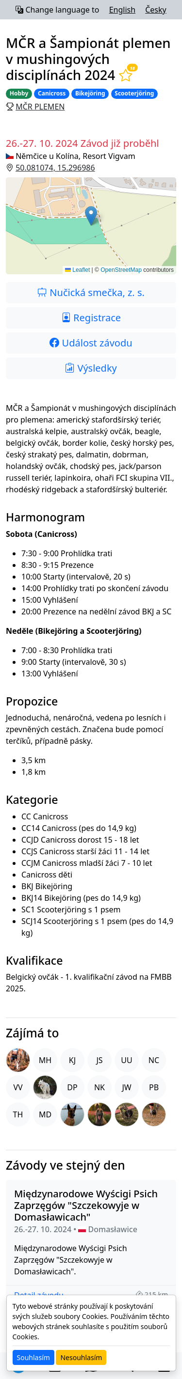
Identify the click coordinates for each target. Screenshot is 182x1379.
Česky (155, 9)
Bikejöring (90, 93)
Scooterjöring (134, 93)
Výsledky (91, 368)
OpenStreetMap (121, 269)
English (122, 9)
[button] (91, 225)
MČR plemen (40, 106)
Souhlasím (33, 1357)
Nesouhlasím (81, 1357)
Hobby (19, 93)
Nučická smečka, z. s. (91, 292)
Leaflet (77, 269)
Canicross (52, 93)
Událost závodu (91, 342)
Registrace (91, 317)
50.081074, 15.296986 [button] (55, 167)
